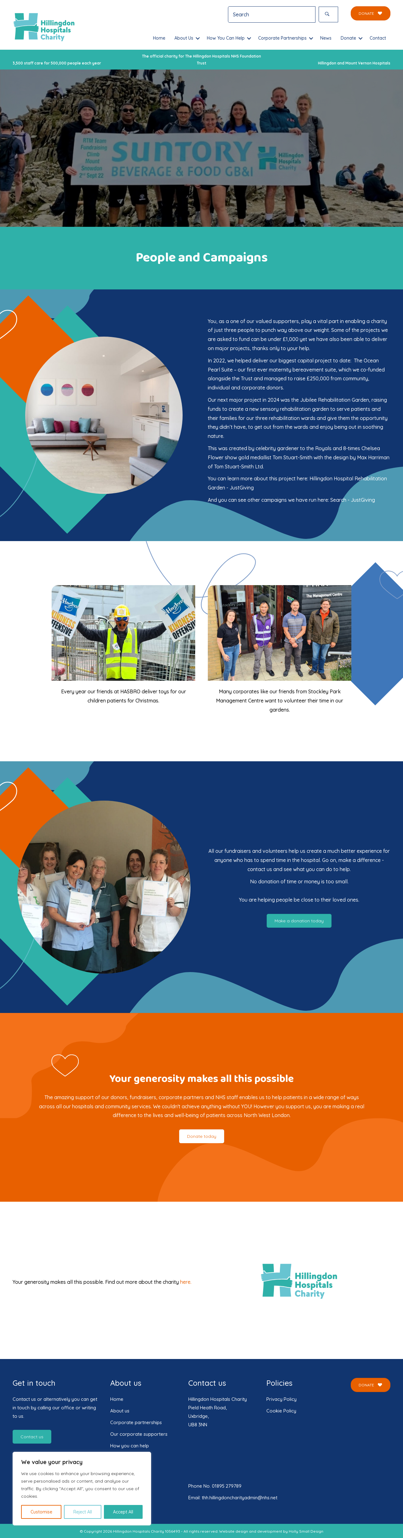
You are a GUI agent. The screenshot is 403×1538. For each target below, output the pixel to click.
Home (159, 38)
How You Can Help (226, 38)
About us (119, 1411)
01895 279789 (226, 1486)
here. (185, 1282)
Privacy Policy (281, 1399)
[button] (328, 14)
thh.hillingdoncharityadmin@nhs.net (239, 1498)
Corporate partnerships (136, 1422)
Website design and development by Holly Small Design (271, 1531)
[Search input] (271, 14)
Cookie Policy (281, 1411)
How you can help (129, 1446)
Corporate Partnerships (282, 38)
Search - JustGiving (352, 500)
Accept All (123, 1512)
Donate (348, 38)
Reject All (82, 1512)
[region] (82, 1488)
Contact (378, 38)
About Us (183, 38)
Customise (41, 1512)
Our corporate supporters (138, 1434)
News (326, 38)
